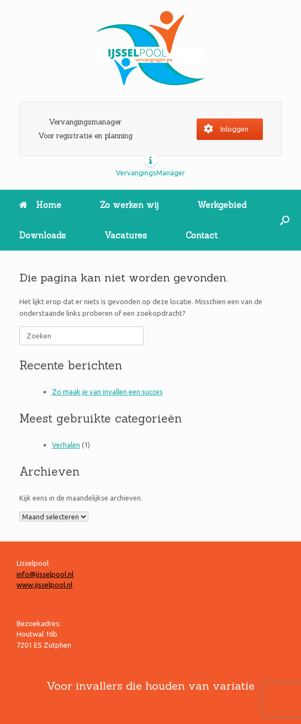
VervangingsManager (150, 172)
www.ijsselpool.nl (44, 584)
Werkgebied (221, 205)
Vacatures (125, 235)
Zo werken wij (129, 205)
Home (40, 205)
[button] (284, 220)
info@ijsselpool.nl (45, 574)
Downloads (42, 235)
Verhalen (66, 445)
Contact (202, 235)
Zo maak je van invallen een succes (107, 391)
